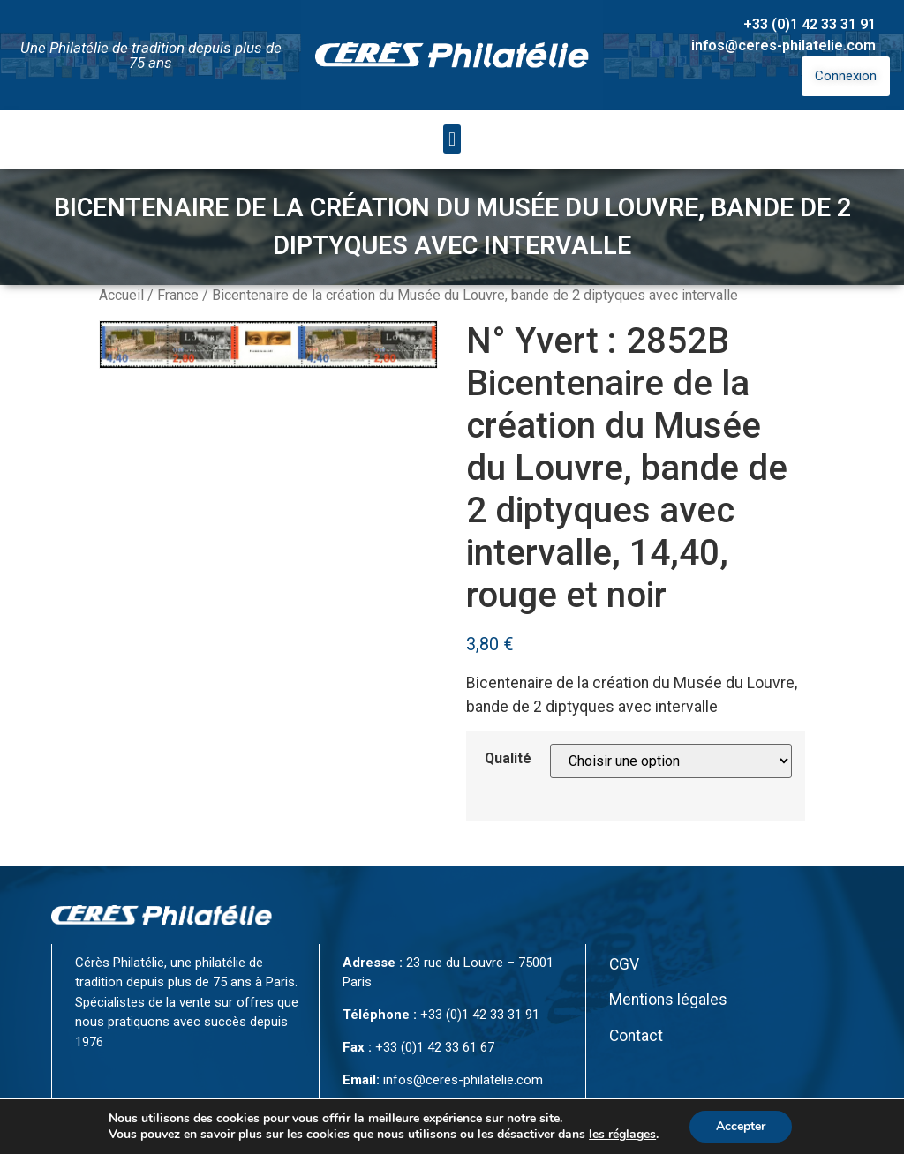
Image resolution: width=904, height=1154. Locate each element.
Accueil (121, 295)
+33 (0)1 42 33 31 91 (809, 24)
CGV (624, 964)
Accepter (740, 1126)
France (178, 295)
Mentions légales (668, 999)
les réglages (622, 1135)
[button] (451, 139)
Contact (636, 1036)
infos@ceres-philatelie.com (783, 45)
